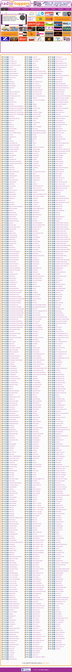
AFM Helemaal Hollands (14, 145)
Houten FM (11, 648)
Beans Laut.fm (12, 196)
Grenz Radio (12, 538)
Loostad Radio (35, 202)
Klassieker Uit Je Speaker (38, 147)
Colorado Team (12, 278)
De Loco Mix (12, 362)
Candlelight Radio (13, 237)
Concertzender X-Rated (14, 329)
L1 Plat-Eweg (35, 161)
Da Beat (11, 339)
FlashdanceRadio (13, 470)
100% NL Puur (12, 77)
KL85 (33, 145)
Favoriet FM (12, 462)
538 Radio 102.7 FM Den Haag (16, 112)
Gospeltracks (12, 532)
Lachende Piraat (36, 165)
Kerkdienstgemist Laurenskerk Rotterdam (39, 133)
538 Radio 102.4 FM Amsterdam (16, 108)
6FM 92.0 (11, 124)
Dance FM (11, 343)
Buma (53, 9)
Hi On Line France (13, 577)
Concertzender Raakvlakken (15, 321)
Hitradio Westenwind (14, 605)
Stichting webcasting (36, 9)
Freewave (11, 489)
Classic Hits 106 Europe (14, 270)
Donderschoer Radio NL (14, 417)
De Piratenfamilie (13, 368)
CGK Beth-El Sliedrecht (14, 251)
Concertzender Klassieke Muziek (16, 308)
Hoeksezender (12, 620)
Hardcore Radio (12, 562)
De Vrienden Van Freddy (14, 378)
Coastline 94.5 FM (13, 274)
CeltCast (11, 245)
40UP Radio (12, 83)
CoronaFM (11, 331)
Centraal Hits (12, 247)
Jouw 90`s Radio (36, 108)
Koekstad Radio (36, 149)
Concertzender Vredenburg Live (16, 325)
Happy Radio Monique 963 (15, 556)
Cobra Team (12, 276)
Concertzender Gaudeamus (15, 296)
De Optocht (11, 364)
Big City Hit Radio (13, 208)
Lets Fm (34, 173)
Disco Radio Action (13, 405)
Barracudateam (12, 194)
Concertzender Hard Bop (14, 302)
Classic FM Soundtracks (14, 268)
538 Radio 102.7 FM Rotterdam (16, 114)
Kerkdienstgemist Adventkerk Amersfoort (39, 131)
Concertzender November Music (16, 313)
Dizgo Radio (12, 409)
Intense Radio (35, 67)
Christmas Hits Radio (14, 259)
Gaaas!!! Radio (12, 503)
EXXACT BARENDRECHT (15, 456)
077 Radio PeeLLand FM (15, 65)
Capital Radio (12, 239)
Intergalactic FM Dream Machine (39, 73)
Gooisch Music (12, 528)
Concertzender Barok (14, 288)
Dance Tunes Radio (13, 349)
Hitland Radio (12, 593)
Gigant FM (11, 509)
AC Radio (11, 141)
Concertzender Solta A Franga (16, 323)
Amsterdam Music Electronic (15, 163)
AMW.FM (11, 165)
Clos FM (11, 272)
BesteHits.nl (12, 204)
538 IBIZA (11, 100)
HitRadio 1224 (12, 597)
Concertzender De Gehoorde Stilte (15, 290)
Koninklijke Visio (36, 151)
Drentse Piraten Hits (13, 421)
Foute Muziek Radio (13, 478)
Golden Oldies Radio (14, 523)
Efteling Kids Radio (13, 433)
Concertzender (12, 286)
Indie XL (34, 63)
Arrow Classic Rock (13, 179)
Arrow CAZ (11, 177)
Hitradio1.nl (11, 609)
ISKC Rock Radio (36, 87)
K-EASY (34, 120)
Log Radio (34, 184)
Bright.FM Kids (12, 233)
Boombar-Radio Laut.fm (14, 227)
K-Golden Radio (36, 122)
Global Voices (12, 519)
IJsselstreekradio (13, 659)
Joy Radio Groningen (37, 112)
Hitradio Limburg (13, 601)
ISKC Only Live (35, 83)
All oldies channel (13, 151)
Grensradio (11, 536)
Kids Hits (34, 139)
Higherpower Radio (13, 591)
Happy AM (11, 554)
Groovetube (11, 544)
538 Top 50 (11, 116)
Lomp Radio (35, 198)
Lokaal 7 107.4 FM (36, 188)
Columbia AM (12, 280)
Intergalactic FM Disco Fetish (39, 71)
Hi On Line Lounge (13, 585)
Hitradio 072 (12, 595)
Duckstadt (11, 425)
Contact (68, 9)
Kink (33, 141)
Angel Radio (12, 167)
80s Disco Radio (13, 128)
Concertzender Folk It (14, 294)
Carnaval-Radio (12, 241)
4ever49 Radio (12, 85)
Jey (33, 102)
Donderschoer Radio (14, 415)
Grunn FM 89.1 (12, 546)
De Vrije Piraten (12, 380)
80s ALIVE (11, 126)
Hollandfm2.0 (12, 630)
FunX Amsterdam (13, 501)
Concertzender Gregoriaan (15, 300)
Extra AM (11, 450)
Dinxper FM (11, 399)
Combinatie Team (13, 282)
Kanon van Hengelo (36, 126)
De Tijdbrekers (12, 374)
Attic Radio (11, 184)
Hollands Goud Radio (14, 632)
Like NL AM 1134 (36, 177)
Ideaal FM (11, 657)
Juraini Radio (35, 118)
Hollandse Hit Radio (13, 636)
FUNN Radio (12, 499)
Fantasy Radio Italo (13, 460)
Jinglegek (34, 104)
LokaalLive (34, 192)
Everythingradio (12, 444)
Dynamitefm (12, 427)
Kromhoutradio (35, 155)
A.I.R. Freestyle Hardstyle (15, 132)
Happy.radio (12, 560)
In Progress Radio (36, 59)
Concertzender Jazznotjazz (15, 306)
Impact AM (34, 57)
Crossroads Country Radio (15, 337)
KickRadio (34, 136)
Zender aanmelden (15, 9)
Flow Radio (11, 474)
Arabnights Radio (13, 175)
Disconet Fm (12, 407)
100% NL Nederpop (13, 73)
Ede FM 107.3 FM (13, 431)
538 (10, 89)
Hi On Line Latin (12, 583)
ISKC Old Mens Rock (37, 81)
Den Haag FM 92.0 (13, 392)
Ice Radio (11, 654)
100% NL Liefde (12, 71)
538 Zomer (11, 120)
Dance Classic (12, 341)
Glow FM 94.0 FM (13, 521)
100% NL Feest (12, 69)
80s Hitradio (12, 130)
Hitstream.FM (12, 616)
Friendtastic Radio (13, 493)
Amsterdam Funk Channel (15, 161)
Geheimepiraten (12, 505)
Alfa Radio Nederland (14, 149)
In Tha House (35, 61)
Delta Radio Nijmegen (14, 390)
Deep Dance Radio (13, 384)
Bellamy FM (12, 198)
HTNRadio (11, 650)
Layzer (33, 169)
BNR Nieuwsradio (13, 218)
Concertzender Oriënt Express (16, 315)
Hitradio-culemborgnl (14, 607)
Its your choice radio (37, 93)
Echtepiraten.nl (12, 429)
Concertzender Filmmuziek (15, 292)
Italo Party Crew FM (36, 91)
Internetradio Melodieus (37, 75)
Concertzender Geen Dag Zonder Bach (16, 299)
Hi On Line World (13, 589)
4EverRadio (11, 87)
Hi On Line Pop (12, 587)
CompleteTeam (12, 284)
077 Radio (11, 59)
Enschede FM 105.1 (13, 439)
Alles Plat (11, 153)
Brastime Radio (12, 229)
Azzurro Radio (12, 186)
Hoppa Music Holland (14, 638)
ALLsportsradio (12, 155)
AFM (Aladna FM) (13, 143)
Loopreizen (34, 200)
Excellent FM (12, 446)
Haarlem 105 (12, 548)
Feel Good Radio (13, 466)
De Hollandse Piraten (14, 358)
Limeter (34, 182)
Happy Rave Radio (13, 558)
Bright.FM (11, 231)
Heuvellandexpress (13, 573)
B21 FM (11, 188)
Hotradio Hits (12, 646)
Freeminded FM (12, 487)
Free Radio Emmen (13, 485)
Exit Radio (11, 448)
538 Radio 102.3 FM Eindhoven (16, 106)
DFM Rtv (11, 394)
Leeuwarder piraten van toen (38, 171)
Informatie (60, 9)
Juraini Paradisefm (36, 116)
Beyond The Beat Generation (15, 206)
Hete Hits (11, 571)
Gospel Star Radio (13, 530)
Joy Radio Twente (36, 114)
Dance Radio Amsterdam (15, 347)
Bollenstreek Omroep (14, 220)
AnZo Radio (12, 173)
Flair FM (11, 468)
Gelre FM (11, 507)
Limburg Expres (36, 179)
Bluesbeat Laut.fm (13, 214)
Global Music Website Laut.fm (16, 517)
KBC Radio (34, 128)
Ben (10, 200)
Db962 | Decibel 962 (13, 351)
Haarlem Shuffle (12, 550)
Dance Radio (12, 345)
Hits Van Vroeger (13, 611)
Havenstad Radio (13, 566)
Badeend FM (12, 192)
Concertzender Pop (13, 319)
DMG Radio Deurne (13, 411)
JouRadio (34, 106)
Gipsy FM (11, 511)
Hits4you (11, 614)
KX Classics (35, 157)
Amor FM (11, 157)
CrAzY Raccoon (12, 335)
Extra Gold (11, 454)
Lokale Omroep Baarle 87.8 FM (39, 194)
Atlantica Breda (12, 182)
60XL (10, 122)
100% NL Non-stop (13, 75)
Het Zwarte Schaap (13, 568)
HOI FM (11, 626)
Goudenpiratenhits (13, 534)
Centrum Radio (12, 249)
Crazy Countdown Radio (14, 333)
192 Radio (11, 81)
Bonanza (11, 222)
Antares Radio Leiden (14, 171)
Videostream (25, 9)
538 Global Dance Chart (14, 96)
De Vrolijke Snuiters (13, 382)
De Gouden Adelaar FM (14, 356)
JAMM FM (34, 98)
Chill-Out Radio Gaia (14, 257)
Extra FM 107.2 (12, 452)
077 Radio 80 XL (13, 63)
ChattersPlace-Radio (14, 255)
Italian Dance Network (37, 89)
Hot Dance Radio (13, 640)
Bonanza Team (12, 225)
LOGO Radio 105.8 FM (37, 186)
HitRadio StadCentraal (14, 603)
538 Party (11, 104)
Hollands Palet (12, 634)
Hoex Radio (11, 622)
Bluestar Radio (12, 216)
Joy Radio (34, 110)
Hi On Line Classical (13, 575)
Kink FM (34, 143)
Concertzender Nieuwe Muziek (16, 311)
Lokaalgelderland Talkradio (38, 190)
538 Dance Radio (13, 93)
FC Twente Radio (13, 464)
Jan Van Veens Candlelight (38, 100)
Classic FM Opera (13, 265)
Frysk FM (11, 495)
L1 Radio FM (35, 163)
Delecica (11, 388)
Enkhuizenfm (12, 437)
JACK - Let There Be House (38, 96)
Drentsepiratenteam (13, 423)
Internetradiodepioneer (37, 77)
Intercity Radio (35, 69)
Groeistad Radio (13, 540)
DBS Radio (11, 354)
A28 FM (11, 134)
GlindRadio (11, 515)
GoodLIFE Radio (13, 525)
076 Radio (11, 57)
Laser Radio (35, 167)
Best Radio (11, 202)
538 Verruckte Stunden (14, 118)
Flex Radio (11, 472)
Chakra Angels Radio (14, 253)
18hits (10, 79)
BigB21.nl (11, 210)
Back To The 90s (13, 190)
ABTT (10, 139)
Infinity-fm (34, 65)
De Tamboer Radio (13, 372)
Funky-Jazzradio (13, 497)
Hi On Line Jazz (12, 581)
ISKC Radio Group (36, 85)
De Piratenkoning (13, 370)
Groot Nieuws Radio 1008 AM (16, 542)
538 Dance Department (14, 91)
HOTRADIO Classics (14, 644)
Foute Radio (12, 480)
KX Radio (34, 159)
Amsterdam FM (12, 159)
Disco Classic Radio (13, 401)
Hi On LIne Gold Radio (14, 579)
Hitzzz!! (11, 618)
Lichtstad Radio (35, 175)
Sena (46, 9)
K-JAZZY (34, 124)
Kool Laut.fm (35, 153)
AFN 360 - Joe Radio (14, 147)
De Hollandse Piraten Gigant (15, 360)
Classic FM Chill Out (13, 263)
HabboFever (12, 552)
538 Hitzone (12, 98)
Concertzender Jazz (13, 304)
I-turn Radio (11, 652)
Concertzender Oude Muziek (15, 317)
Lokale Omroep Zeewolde (38, 196)
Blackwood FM (12, 212)
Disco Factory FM (13, 403)
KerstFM (34, 134)
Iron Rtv (34, 79)
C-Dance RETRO (13, 235)
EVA (10, 442)
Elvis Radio (11, 435)
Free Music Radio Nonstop (15, 482)
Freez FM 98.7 (12, 491)
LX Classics (35, 204)
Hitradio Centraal (13, 599)
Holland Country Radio (14, 628)
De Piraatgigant (12, 366)
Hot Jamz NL (12, 642)
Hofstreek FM (12, 624)
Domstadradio (12, 413)
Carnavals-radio (12, 243)
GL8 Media (11, 513)
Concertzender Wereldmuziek (16, 327)
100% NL (11, 67)
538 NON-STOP (13, 102)
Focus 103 (11, 476)
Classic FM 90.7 (12, 261)
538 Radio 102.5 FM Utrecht (15, 110)
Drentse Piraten (12, 419)
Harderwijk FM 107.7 (14, 564)
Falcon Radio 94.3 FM (14, 458)
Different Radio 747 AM (14, 396)
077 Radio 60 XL (13, 61)
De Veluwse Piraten (13, 376)
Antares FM (11, 169)
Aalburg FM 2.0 (12, 136)
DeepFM (11, 386)
